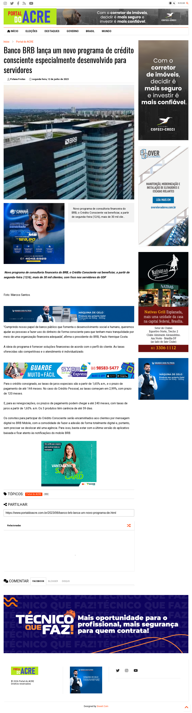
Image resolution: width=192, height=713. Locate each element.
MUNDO (106, 31)
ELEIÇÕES (31, 31)
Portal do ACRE (25, 41)
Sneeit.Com (102, 706)
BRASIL (90, 31)
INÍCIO (12, 31)
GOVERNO (73, 31)
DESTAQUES (52, 31)
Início (6, 41)
